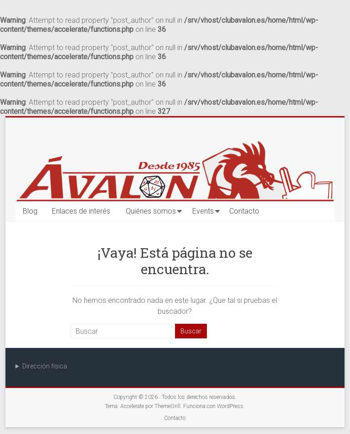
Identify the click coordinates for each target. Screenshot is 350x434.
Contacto (244, 211)
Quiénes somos (151, 211)
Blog (30, 211)
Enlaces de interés (81, 211)
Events (203, 211)
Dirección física (44, 366)
